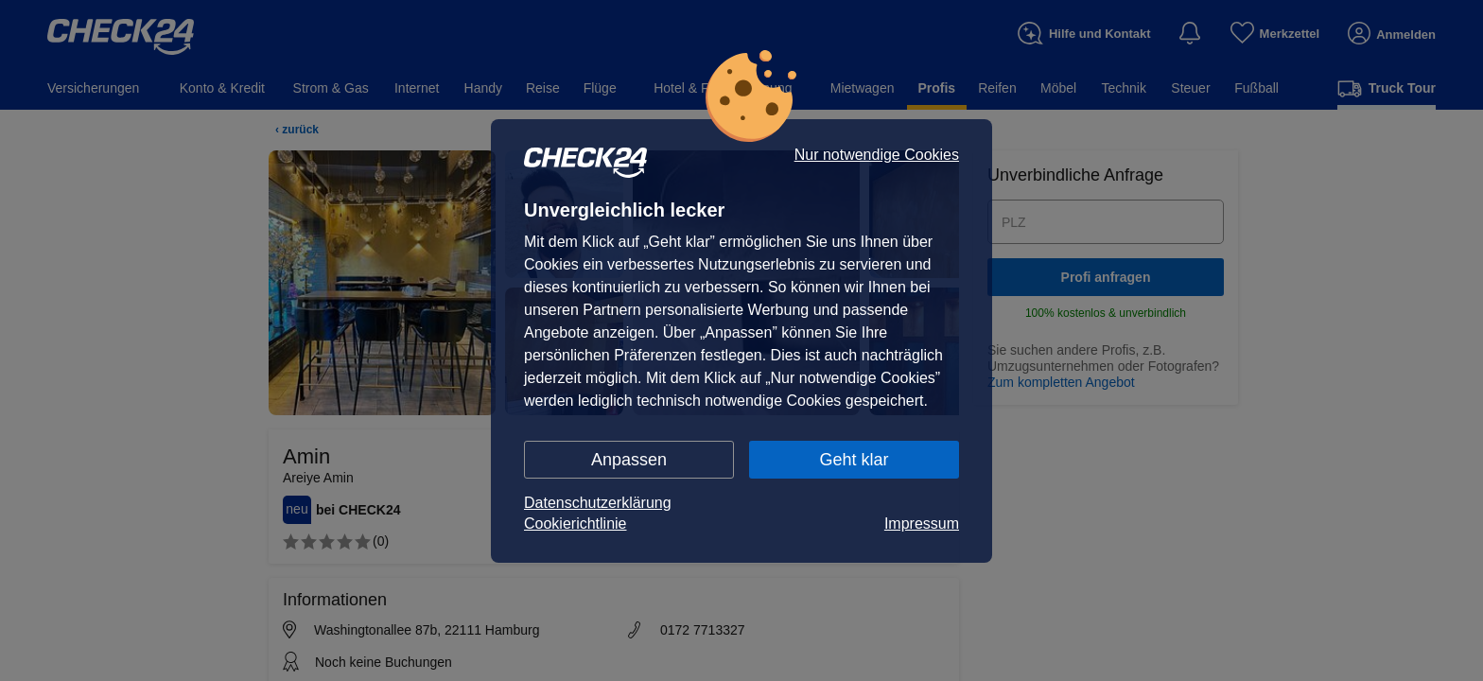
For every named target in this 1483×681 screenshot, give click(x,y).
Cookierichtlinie (575, 523)
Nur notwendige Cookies (876, 155)
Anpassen (629, 459)
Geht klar (853, 459)
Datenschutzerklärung (598, 503)
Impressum (921, 523)
